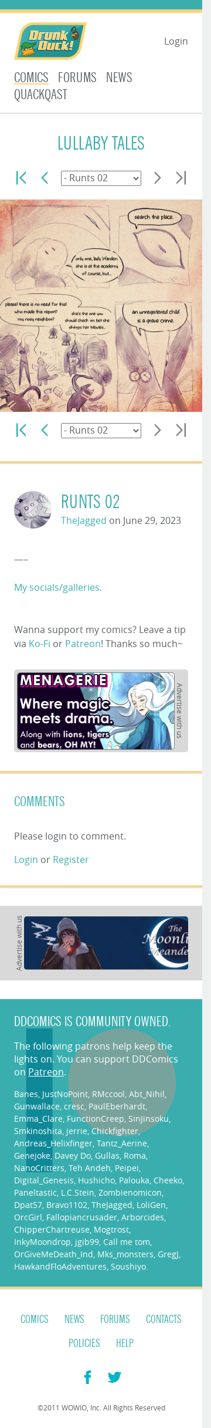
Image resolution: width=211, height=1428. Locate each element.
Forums (77, 77)
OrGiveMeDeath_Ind (53, 1254)
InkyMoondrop (42, 1241)
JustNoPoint (65, 1093)
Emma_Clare (38, 1118)
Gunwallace (37, 1106)
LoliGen (151, 1204)
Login (176, 41)
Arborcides (142, 1217)
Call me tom (126, 1241)
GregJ (168, 1254)
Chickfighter (114, 1130)
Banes (26, 1093)
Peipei (127, 1167)
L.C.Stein (77, 1192)
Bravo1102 (66, 1204)
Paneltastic (35, 1192)
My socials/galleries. (58, 587)
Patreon (83, 643)
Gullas (107, 1155)
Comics (31, 77)
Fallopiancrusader (81, 1217)
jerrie (76, 1130)
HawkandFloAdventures (60, 1266)
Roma (135, 1155)
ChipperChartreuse (52, 1229)
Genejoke (32, 1155)
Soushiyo (128, 1266)
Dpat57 (28, 1204)
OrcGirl (28, 1217)
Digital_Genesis (44, 1180)
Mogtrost (111, 1229)
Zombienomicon (130, 1192)
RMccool (108, 1093)
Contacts (164, 1319)
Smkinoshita (38, 1130)
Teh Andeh (90, 1167)
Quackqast (40, 94)
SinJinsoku (148, 1118)
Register (71, 859)
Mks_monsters (125, 1254)
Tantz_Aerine (122, 1143)
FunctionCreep (95, 1118)
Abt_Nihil (147, 1093)
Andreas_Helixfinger (53, 1143)
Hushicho (96, 1180)
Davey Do (73, 1155)
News (119, 77)
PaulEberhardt (117, 1106)
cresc (74, 1106)
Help (125, 1343)
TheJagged (84, 520)
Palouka (134, 1180)
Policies (84, 1343)
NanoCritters (39, 1167)
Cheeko (168, 1180)
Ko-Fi (39, 643)
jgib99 (87, 1241)
